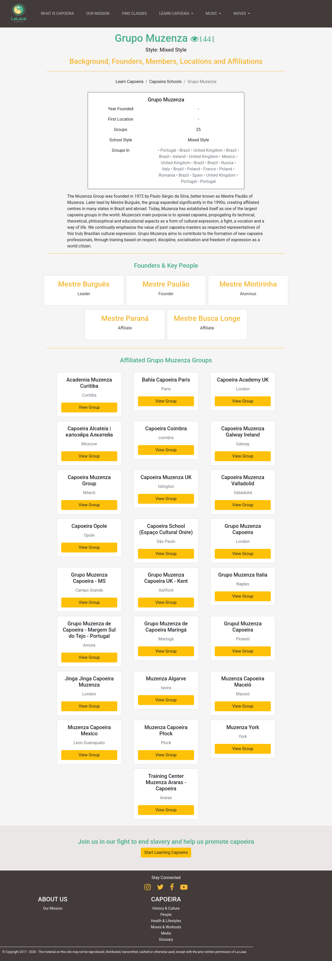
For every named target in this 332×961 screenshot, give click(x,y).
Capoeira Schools (165, 81)
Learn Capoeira (129, 81)
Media (166, 933)
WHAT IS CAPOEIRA (57, 13)
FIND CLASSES (134, 13)
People (166, 914)
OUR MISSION (97, 13)
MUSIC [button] (212, 13)
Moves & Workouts (166, 927)
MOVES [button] (240, 13)
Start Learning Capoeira (166, 852)
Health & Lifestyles (166, 921)
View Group (89, 407)
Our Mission (53, 908)
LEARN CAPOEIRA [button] (174, 13)
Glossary (166, 939)
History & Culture (166, 908)
